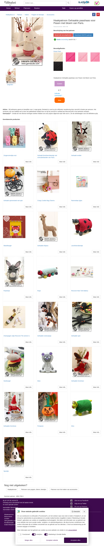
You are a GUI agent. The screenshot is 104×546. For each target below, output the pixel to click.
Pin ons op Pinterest (80, 506)
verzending (62, 39)
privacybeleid (72, 530)
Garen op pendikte (76, 8)
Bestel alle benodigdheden (63, 35)
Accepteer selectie (52, 540)
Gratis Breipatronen (10, 524)
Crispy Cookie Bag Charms (46, 200)
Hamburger (7, 381)
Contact (6, 518)
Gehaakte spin (75, 336)
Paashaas (7, 291)
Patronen (27, 8)
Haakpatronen (12, 489)
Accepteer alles (75, 540)
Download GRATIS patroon (83, 35)
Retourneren (8, 516)
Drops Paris (57, 51)
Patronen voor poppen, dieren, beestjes (33, 489)
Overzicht (76, 511)
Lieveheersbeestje (77, 245)
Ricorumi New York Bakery (79, 291)
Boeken (37, 8)
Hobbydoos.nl (10, 15)
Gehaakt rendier (76, 155)
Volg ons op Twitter (80, 503)
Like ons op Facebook (81, 500)
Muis (38, 381)
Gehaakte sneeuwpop (44, 336)
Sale (63, 8)
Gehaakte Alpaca (42, 245)
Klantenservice (9, 514)
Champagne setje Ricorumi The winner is (17, 336)
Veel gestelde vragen (11, 520)
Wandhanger (8, 245)
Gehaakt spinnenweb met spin (13, 200)
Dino (72, 426)
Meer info (28, 162)
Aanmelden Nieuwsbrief (10, 507)
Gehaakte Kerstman (77, 381)
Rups (39, 291)
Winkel (17, 8)
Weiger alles (28, 540)
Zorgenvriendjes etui (10, 155)
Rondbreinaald (9, 522)
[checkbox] (23, 534)
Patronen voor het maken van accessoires (64, 489)
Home (8, 8)
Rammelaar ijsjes (76, 200)
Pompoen (40, 426)
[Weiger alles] (84, 511)
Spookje (6, 471)
